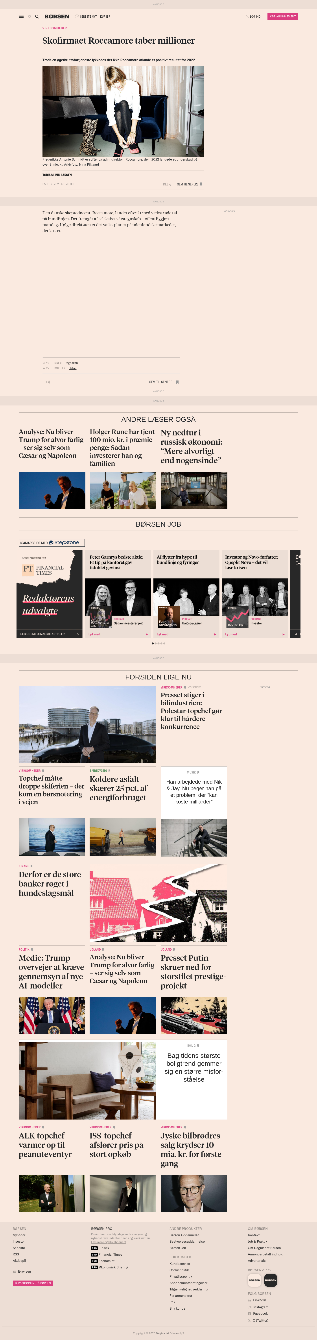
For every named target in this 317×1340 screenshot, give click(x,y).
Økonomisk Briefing (109, 1267)
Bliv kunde (177, 1308)
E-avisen (24, 1271)
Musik (191, 772)
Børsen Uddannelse (184, 1235)
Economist (102, 1261)
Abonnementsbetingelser (188, 1283)
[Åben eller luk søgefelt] (37, 16)
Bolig (191, 1046)
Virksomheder (54, 28)
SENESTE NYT (85, 16)
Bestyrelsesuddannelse (187, 1241)
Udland (95, 949)
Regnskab (71, 363)
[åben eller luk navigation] (22, 16)
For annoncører (181, 1296)
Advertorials (257, 1261)
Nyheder (19, 1235)
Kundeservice (180, 1264)
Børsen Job (178, 1248)
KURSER (105, 16)
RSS (16, 1254)
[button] (29, 16)
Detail (72, 368)
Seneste (19, 1248)
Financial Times (106, 1254)
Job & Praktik (257, 1241)
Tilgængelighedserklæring (189, 1289)
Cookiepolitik (179, 1270)
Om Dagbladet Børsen (264, 1248)
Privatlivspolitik (181, 1276)
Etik (172, 1302)
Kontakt (254, 1235)
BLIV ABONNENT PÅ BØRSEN (33, 1283)
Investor (19, 1241)
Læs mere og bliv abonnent (108, 1242)
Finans (24, 866)
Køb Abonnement (283, 16)
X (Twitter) (258, 1320)
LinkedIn (257, 1300)
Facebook (258, 1313)
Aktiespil (19, 1261)
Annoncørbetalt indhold (265, 1254)
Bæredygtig (98, 771)
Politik (24, 949)
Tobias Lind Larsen (57, 175)
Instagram (258, 1307)
